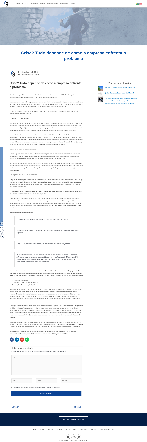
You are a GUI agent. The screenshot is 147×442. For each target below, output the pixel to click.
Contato (72, 3)
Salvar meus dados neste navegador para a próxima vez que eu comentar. (37, 387)
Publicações (64, 3)
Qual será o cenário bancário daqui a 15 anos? (119, 93)
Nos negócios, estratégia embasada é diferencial (120, 87)
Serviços (34, 3)
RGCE (25, 3)
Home (18, 3)
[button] (12, 339)
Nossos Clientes (52, 3)
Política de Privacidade (107, 429)
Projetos (42, 3)
